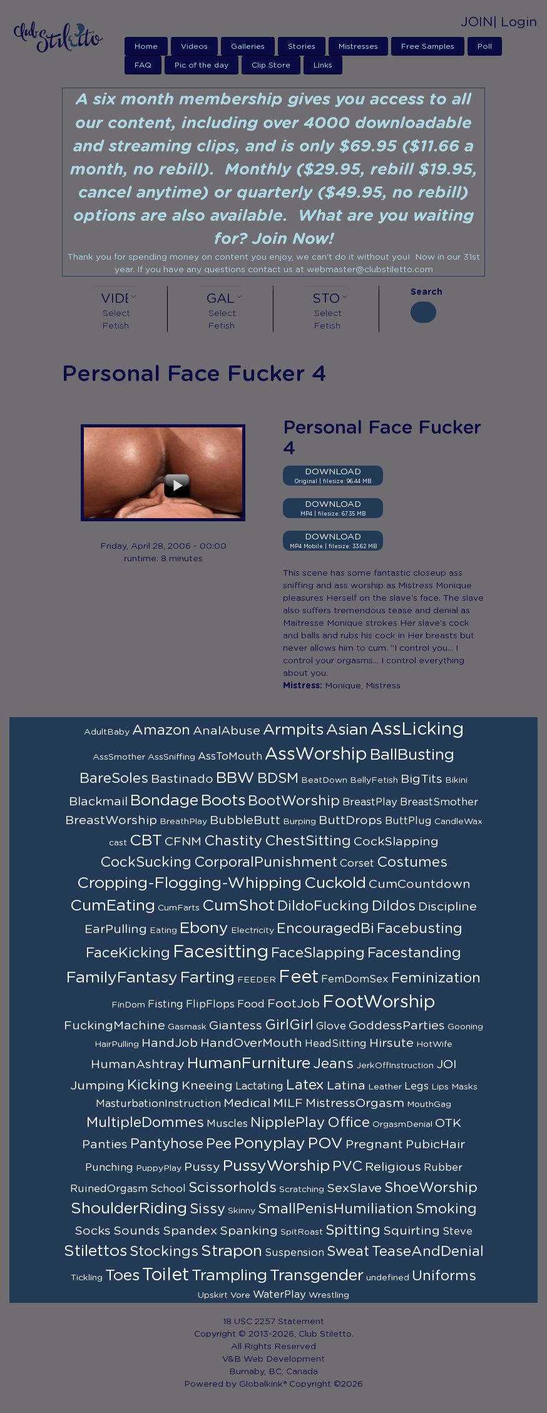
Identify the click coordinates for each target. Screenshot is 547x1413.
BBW (235, 778)
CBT (146, 841)
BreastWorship (111, 820)
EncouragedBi (325, 929)
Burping (299, 821)
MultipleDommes (145, 1123)
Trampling (229, 1275)
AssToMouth (230, 757)
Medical (246, 1103)
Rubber (443, 1168)
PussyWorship (276, 1166)
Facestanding (414, 953)
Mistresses (358, 46)
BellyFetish (374, 780)
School (168, 1189)
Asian (347, 730)
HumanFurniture (248, 1063)
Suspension (294, 1253)
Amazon (161, 730)
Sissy (207, 1209)
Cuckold (335, 883)
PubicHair (435, 1144)
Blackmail (98, 801)
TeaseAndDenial (428, 1251)
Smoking (446, 1209)
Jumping (97, 1085)
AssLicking (417, 729)
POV (325, 1143)
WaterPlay (279, 1295)
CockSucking (146, 862)
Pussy (202, 1167)
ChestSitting (308, 841)
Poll (485, 46)
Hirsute (391, 1043)
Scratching (301, 1189)
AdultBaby (107, 732)
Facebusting (420, 929)
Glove (331, 1026)
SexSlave (354, 1188)
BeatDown (324, 780)
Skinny (241, 1210)
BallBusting (412, 755)
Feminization (436, 978)
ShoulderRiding (129, 1209)
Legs (416, 1086)
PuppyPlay (158, 1168)
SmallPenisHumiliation (335, 1209)
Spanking (249, 1231)
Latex (305, 1085)
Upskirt (213, 1295)
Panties (105, 1144)
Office (348, 1123)
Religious (393, 1167)
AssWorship (316, 754)
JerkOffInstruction (395, 1065)
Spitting (353, 1230)
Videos (194, 46)
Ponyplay (269, 1143)
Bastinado (182, 779)
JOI (446, 1064)
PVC (347, 1166)
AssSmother (119, 757)
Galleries (248, 46)
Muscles (227, 1124)
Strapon (231, 1251)
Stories (301, 46)
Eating (163, 930)
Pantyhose (166, 1144)
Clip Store (271, 65)
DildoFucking (323, 906)
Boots (223, 801)
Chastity (233, 841)
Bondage (164, 801)
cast (118, 843)
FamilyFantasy (122, 978)
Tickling (87, 1277)
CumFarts (179, 908)
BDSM (278, 778)
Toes (122, 1275)
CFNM (183, 841)
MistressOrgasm (354, 1103)
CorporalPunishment (265, 862)
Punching (109, 1168)
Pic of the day (201, 65)
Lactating (259, 1086)
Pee (219, 1144)
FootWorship (379, 1002)
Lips (440, 1087)
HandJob (169, 1043)
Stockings (164, 1251)
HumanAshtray (138, 1064)
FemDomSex (355, 979)
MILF (288, 1103)
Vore (240, 1295)
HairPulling (117, 1044)
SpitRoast (301, 1232)
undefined (387, 1277)
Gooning (465, 1027)
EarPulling (115, 929)
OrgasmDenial (402, 1124)
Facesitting (220, 952)
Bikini (456, 780)
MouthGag (429, 1104)
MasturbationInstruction (158, 1104)
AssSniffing (171, 757)
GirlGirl (289, 1025)
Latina (346, 1085)
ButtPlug (408, 821)
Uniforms (444, 1276)
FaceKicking (128, 953)
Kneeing (207, 1085)
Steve (457, 1232)
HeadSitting (336, 1044)
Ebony (204, 928)
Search (423, 292)
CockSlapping (396, 841)
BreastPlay (369, 802)
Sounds (136, 1231)
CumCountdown (420, 884)
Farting (207, 978)
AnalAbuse (226, 731)
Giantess (235, 1025)
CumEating (112, 906)
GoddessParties (397, 1025)
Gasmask (187, 1027)
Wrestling (329, 1295)
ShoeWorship (431, 1188)
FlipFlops (210, 1004)
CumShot (238, 906)
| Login (515, 22)
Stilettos (95, 1251)
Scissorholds (232, 1188)
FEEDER (256, 980)
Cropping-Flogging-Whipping (189, 883)
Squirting (411, 1231)
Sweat (348, 1251)
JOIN (477, 22)
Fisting (165, 1004)
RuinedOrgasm (109, 1189)
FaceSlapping (318, 953)
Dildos (394, 906)
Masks (464, 1087)
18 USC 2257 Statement (273, 1321)
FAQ (143, 65)
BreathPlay (183, 821)
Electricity (252, 930)
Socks (92, 1231)
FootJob (293, 1003)
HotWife (434, 1044)
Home (146, 46)
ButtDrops (350, 820)
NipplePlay (287, 1123)
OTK (448, 1123)
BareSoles (113, 778)
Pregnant (374, 1144)
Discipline (447, 906)
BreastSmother (439, 802)
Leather (385, 1087)
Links (323, 65)
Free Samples (427, 46)
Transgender (317, 1275)
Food (251, 1004)
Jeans (333, 1064)
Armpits (293, 730)
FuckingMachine (114, 1025)
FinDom (128, 1005)
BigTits (421, 779)
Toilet (165, 1275)
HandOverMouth (251, 1043)
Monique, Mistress (363, 685)
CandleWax (458, 821)
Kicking (153, 1085)
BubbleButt (245, 820)
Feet (299, 977)
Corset (357, 864)
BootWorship (294, 801)
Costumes (412, 862)
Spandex (190, 1231)
